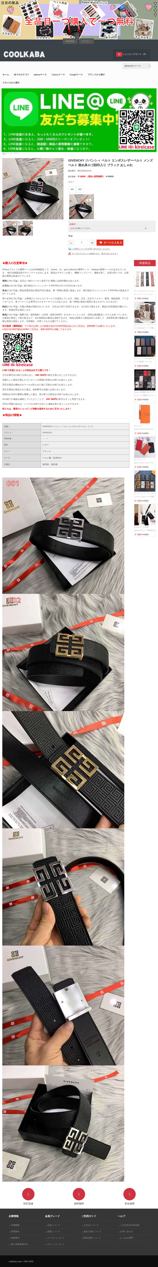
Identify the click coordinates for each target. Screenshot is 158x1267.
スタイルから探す (11, 83)
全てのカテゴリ (21, 74)
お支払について (90, 1225)
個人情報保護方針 (18, 1244)
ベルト (16, 153)
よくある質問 (126, 1238)
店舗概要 (14, 1225)
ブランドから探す (96, 74)
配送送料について (91, 1238)
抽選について (53, 1231)
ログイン (86, 41)
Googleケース (76, 74)
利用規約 (14, 1231)
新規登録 (70, 41)
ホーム (5, 74)
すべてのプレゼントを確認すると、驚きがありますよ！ (95, 253)
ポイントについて (55, 1244)
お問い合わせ (126, 1231)
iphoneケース (40, 74)
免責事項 (14, 1238)
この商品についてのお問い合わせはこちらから (90, 249)
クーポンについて (55, 1238)
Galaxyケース (58, 74)
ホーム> (9, 153)
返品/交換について (92, 1231)
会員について (53, 1225)
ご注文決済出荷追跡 (129, 1225)
